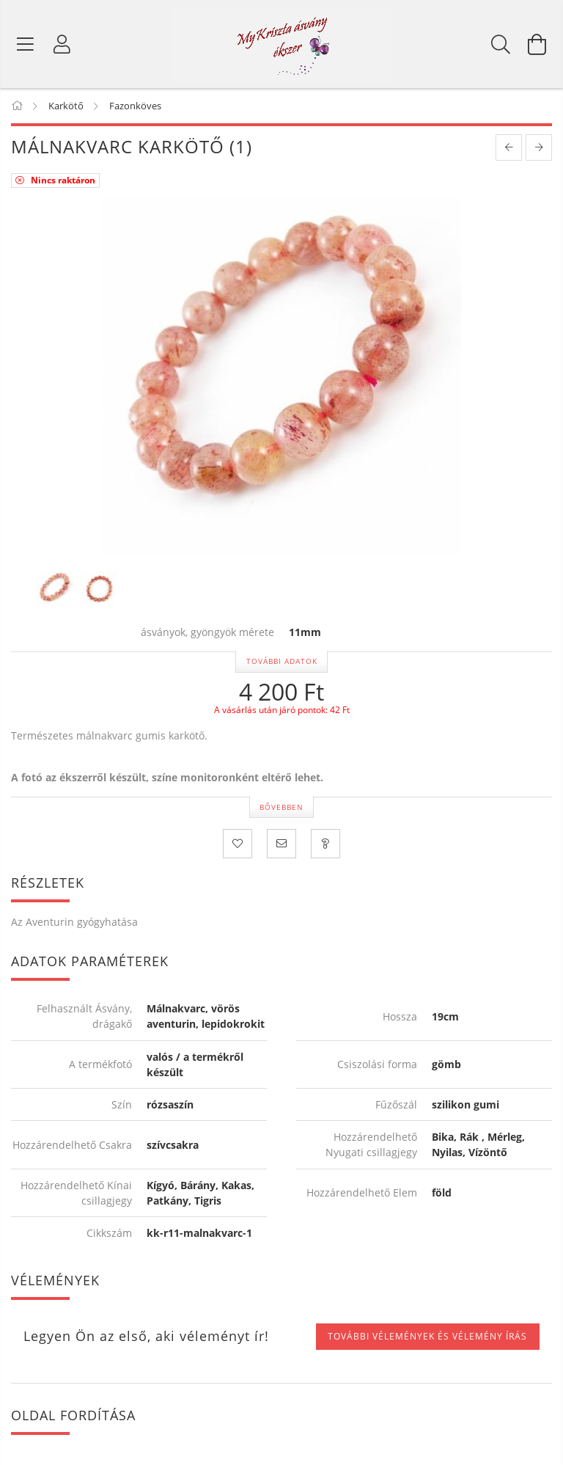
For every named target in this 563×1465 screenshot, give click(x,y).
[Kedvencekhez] (237, 843)
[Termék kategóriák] (25, 44)
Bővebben (281, 807)
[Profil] (62, 44)
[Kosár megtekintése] (537, 44)
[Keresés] (500, 44)
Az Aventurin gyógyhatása (74, 922)
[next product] (539, 147)
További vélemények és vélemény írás (427, 1336)
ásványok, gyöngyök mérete (207, 632)
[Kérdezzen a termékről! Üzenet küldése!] (325, 843)
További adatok (281, 661)
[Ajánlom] (281, 843)
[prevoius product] (509, 147)
